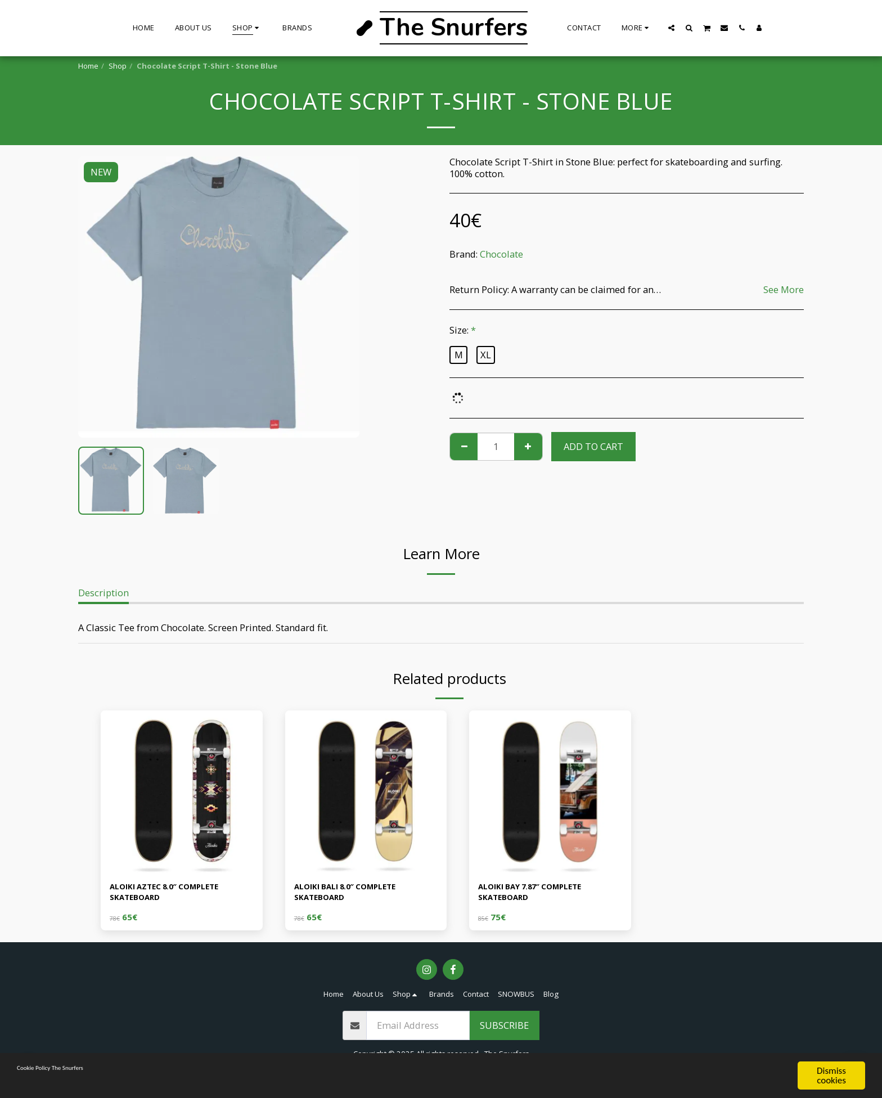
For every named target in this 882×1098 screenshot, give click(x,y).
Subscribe (504, 1030)
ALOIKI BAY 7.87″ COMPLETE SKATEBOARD (541, 894)
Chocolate (501, 254)
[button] (672, 28)
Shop (118, 66)
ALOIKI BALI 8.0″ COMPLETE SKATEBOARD (355, 894)
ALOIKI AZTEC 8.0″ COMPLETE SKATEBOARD (176, 894)
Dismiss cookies (831, 1075)
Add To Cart (593, 446)
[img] (182, 791)
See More (783, 289)
